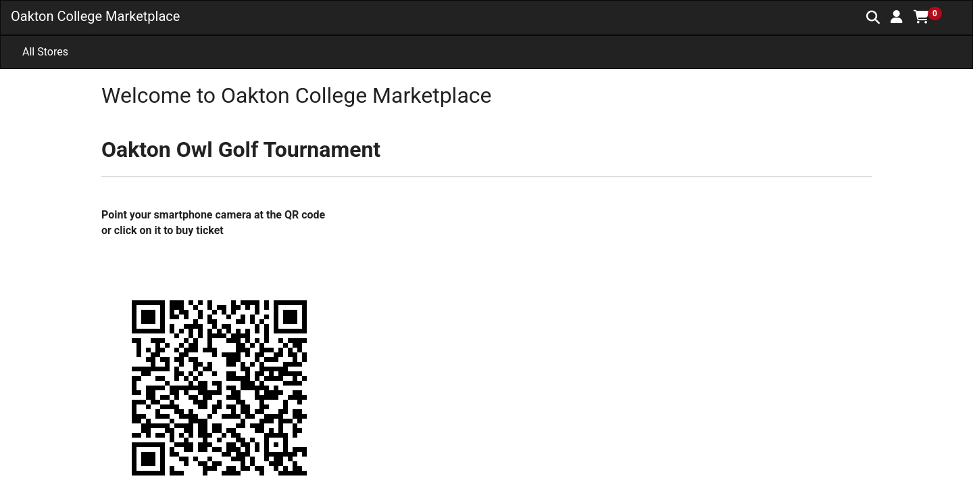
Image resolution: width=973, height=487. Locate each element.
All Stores (45, 51)
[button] (896, 17)
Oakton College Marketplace (95, 16)
